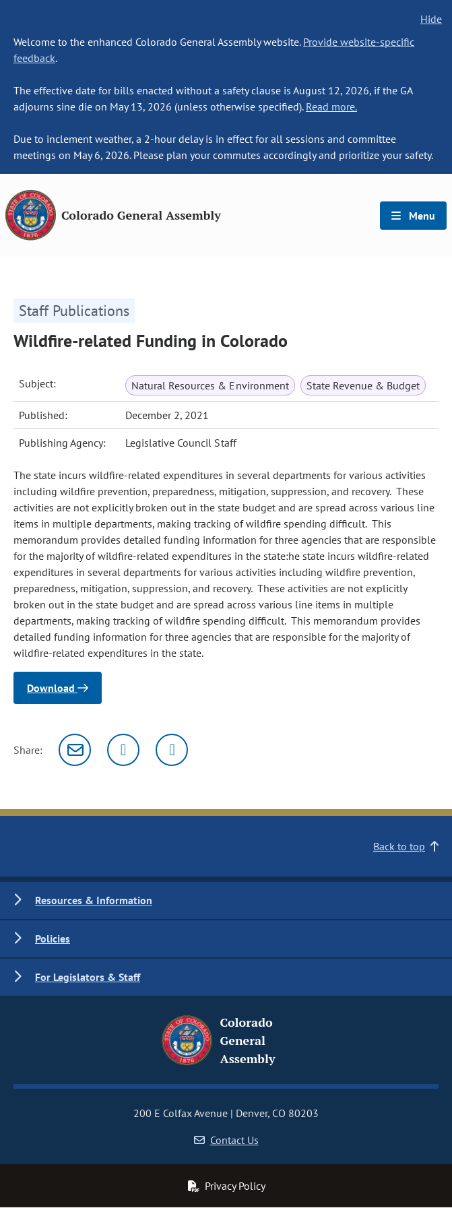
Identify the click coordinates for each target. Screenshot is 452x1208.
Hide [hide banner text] (431, 19)
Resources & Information (93, 900)
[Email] (75, 750)
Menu (413, 215)
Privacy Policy (226, 1186)
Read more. (331, 106)
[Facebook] (172, 750)
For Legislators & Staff (87, 977)
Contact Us (226, 1140)
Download (57, 688)
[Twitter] (123, 750)
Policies (52, 938)
